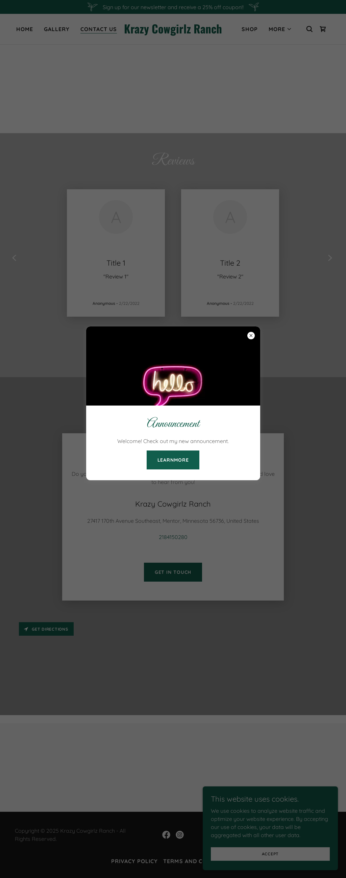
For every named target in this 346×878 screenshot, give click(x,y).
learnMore (173, 460)
